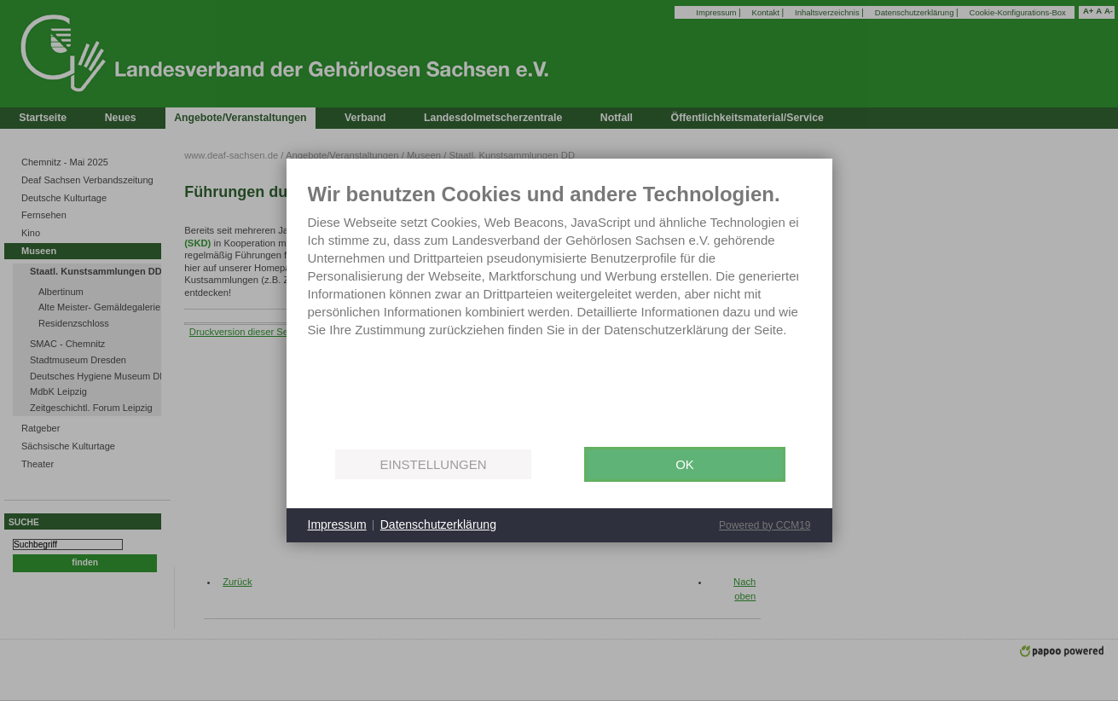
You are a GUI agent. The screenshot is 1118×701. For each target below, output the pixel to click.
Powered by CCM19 (764, 525)
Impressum (337, 524)
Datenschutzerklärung (438, 524)
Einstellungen (432, 464)
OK (684, 464)
